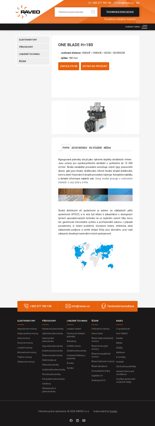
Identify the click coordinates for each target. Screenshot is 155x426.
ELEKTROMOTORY (28, 39)
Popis (66, 147)
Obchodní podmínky (126, 366)
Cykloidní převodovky (52, 333)
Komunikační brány (101, 371)
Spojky (70, 368)
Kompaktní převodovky (53, 379)
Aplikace (120, 352)
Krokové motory (25, 343)
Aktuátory (71, 341)
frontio (113, 411)
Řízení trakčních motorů (103, 361)
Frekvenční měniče (100, 329)
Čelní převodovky (50, 364)
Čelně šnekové (49, 360)
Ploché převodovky (51, 374)
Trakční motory (24, 357)
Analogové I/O (98, 380)
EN (137, 3)
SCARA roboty (74, 346)
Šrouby (70, 363)
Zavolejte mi (68, 66)
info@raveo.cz (126, 3)
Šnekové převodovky (52, 355)
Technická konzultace (120, 14)
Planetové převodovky (52, 329)
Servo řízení (97, 333)
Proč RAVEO (122, 333)
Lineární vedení (74, 329)
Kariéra (119, 338)
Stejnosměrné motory (27, 333)
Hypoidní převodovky (52, 346)
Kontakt (120, 361)
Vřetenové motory (25, 361)
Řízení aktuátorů (99, 366)
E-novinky (120, 357)
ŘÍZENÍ (22, 61)
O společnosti (123, 329)
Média (107, 147)
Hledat (93, 12)
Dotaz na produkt (95, 66)
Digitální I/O (97, 375)
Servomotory (23, 338)
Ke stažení (95, 147)
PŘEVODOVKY (26, 47)
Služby (119, 347)
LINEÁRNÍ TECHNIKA (29, 54)
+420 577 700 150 (101, 3)
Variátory (46, 383)
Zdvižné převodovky (76, 350)
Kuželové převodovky (52, 350)
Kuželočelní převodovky (53, 369)
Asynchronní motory (27, 329)
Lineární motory (24, 347)
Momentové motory (26, 352)
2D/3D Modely (79, 147)
